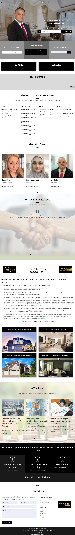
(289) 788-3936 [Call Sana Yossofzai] (55, 178)
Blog (65, 2)
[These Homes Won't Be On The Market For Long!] (36, 51)
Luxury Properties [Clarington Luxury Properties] (9, 106)
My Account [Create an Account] (71, 2)
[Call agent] (4, 2)
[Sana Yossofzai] (62, 160)
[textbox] (12, 51)
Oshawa (41, 104)
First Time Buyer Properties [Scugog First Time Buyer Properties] (65, 107)
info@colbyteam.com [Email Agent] (39, 524)
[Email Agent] (2, 2)
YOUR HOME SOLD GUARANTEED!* (54, 23)
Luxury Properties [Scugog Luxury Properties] (65, 111)
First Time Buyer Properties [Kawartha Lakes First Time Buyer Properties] (28, 110)
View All (72, 84)
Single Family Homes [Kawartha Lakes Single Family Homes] (28, 113)
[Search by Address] (55, 32)
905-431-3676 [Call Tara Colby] (30, 178)
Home (36, 2)
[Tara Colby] (37, 160)
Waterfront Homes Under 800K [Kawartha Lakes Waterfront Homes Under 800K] (28, 123)
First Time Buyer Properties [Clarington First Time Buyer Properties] (9, 109)
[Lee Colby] (13, 160)
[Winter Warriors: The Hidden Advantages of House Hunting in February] (37, 409)
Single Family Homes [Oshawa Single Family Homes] (47, 108)
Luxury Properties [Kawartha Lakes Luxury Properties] (27, 117)
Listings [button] (42, 2)
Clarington (5, 104)
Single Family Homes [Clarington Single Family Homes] (8, 112)
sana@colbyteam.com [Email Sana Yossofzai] (56, 179)
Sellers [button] (60, 2)
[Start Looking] (66, 32)
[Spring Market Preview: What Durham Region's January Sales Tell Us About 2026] (13, 409)
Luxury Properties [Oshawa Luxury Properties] (47, 106)
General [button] (48, 2)
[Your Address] (59, 51)
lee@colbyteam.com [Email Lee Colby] (7, 179)
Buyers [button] (54, 2)
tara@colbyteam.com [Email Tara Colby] (31, 179)
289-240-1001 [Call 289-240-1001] (55, 39)
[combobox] (12, 51)
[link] (69, 51)
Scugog (59, 104)
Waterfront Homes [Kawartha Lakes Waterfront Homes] (28, 107)
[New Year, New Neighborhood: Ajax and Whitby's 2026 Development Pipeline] (62, 408)
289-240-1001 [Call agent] (39, 522)
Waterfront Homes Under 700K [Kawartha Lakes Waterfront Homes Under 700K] (28, 127)
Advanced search (67, 34)
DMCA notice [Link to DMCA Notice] (37, 533)
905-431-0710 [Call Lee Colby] (5, 178)
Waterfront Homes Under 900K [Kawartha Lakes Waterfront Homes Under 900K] (28, 120)
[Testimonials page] (37, 217)
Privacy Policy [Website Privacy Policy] (67, 529)
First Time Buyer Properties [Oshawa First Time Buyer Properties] (46, 110)
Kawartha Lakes (26, 104)
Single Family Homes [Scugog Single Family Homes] (66, 110)
